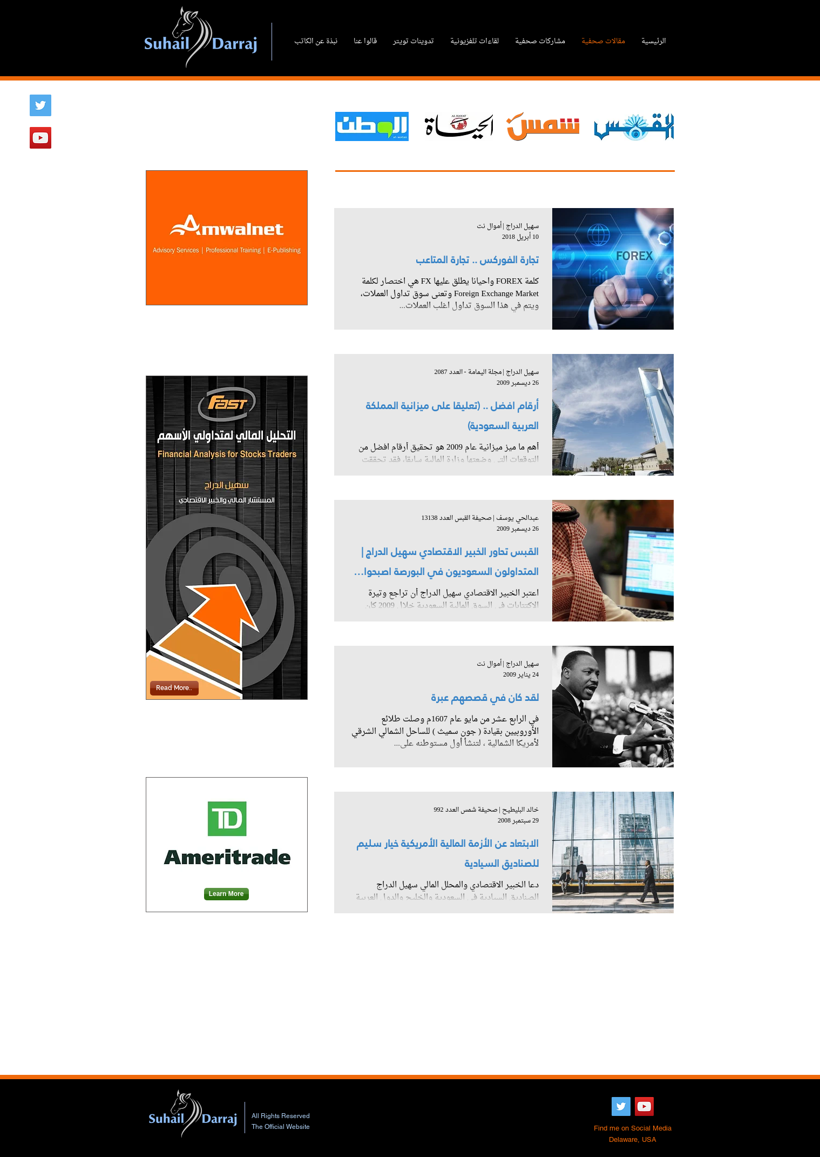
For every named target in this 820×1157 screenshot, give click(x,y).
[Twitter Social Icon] (40, 105)
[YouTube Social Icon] (40, 138)
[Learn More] (226, 894)
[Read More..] (174, 688)
